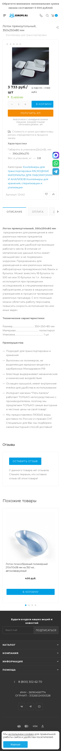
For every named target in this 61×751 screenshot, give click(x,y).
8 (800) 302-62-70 (30, 682)
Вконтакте (21, 703)
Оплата (37, 211)
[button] (25, 605)
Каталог (9, 644)
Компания (10, 653)
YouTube (39, 703)
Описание (14, 211)
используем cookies (21, 734)
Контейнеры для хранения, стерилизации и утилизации (28, 183)
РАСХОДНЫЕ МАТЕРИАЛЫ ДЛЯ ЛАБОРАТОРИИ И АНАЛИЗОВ (30, 175)
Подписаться (46, 630)
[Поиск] (47, 16)
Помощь (9, 669)
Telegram (30, 703)
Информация (13, 661)
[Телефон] (41, 16)
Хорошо (15, 744)
